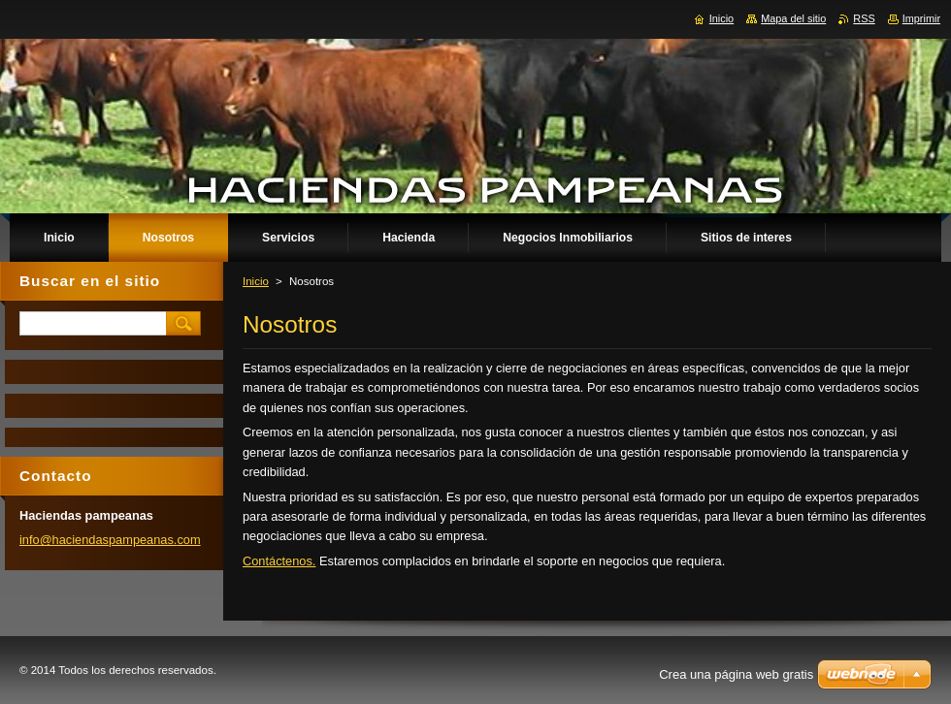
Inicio (256, 281)
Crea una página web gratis (736, 674)
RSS (863, 18)
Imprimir (921, 18)
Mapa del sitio (793, 18)
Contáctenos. (279, 561)
